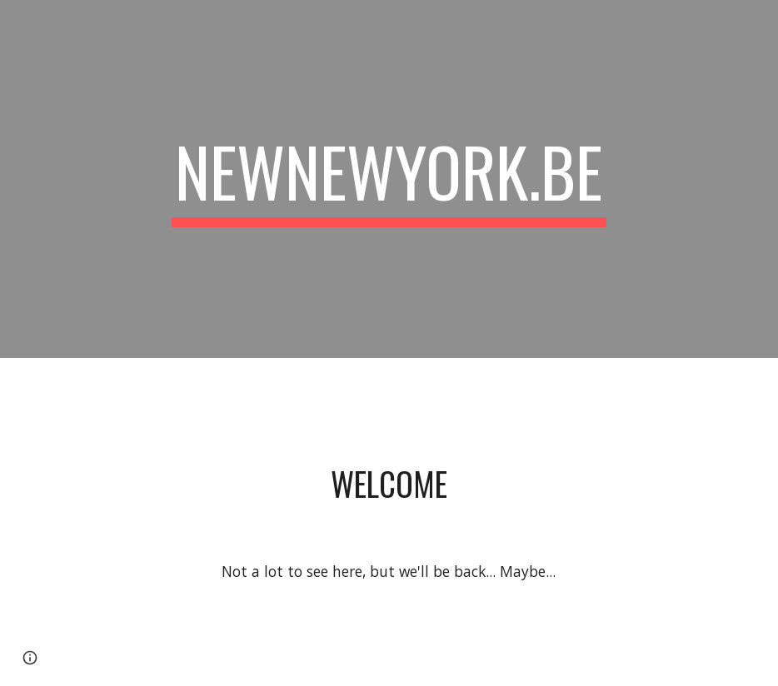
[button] (30, 657)
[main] (389, 179)
